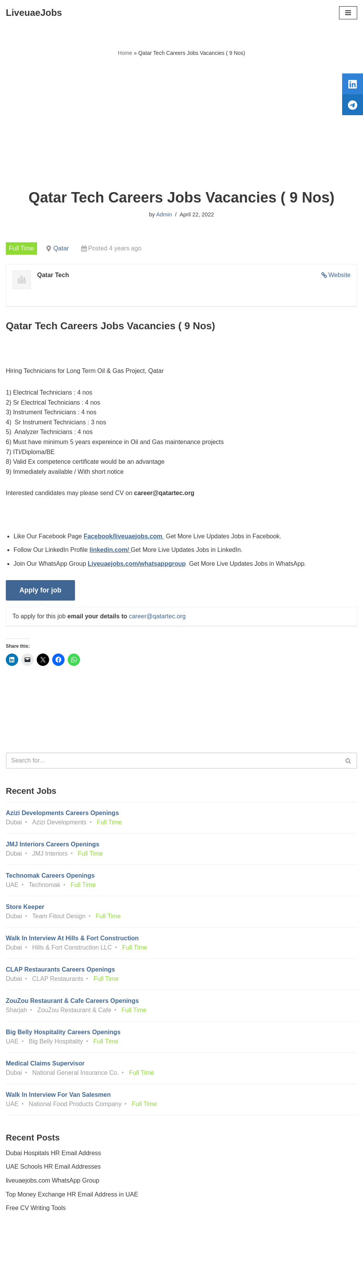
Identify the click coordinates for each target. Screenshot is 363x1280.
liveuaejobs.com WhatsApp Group (52, 1180)
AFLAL (224, 1268)
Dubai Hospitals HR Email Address (53, 1153)
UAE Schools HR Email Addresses (53, 1166)
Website (339, 275)
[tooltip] (352, 83)
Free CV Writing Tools (36, 1208)
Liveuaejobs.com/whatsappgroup (137, 563)
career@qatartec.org (157, 616)
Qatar (61, 248)
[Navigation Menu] (348, 12)
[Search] (173, 760)
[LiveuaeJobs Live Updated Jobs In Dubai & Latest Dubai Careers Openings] (34, 12)
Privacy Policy (26, 1252)
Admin (164, 214)
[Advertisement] (181, 123)
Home (125, 53)
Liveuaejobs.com (152, 1268)
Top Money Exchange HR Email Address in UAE (72, 1194)
